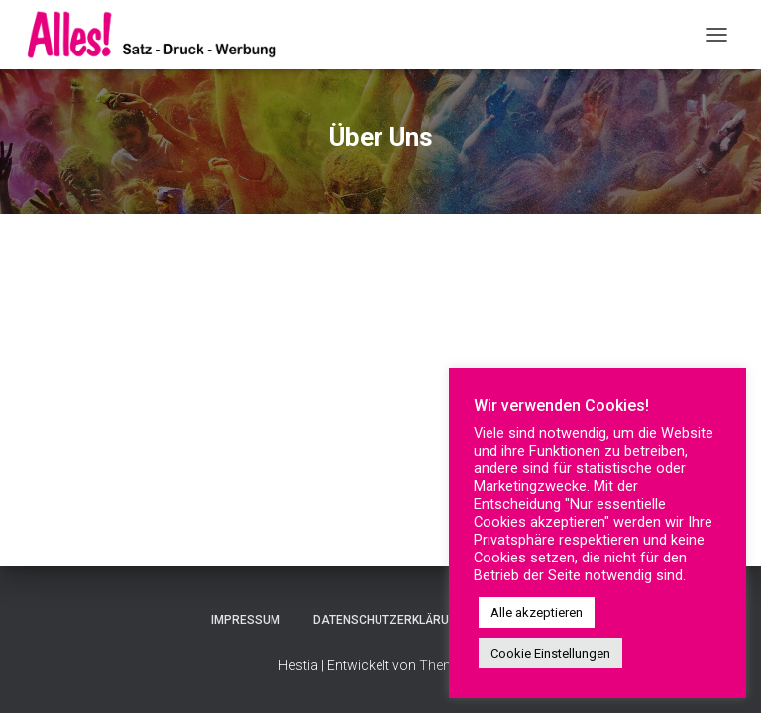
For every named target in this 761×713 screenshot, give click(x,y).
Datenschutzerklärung (389, 620)
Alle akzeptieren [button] (536, 612)
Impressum (245, 620)
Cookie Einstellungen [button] (550, 653)
